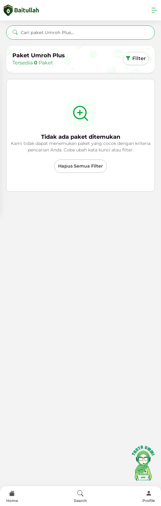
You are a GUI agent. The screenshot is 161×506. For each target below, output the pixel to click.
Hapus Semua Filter (80, 166)
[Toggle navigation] (154, 10)
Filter (136, 58)
